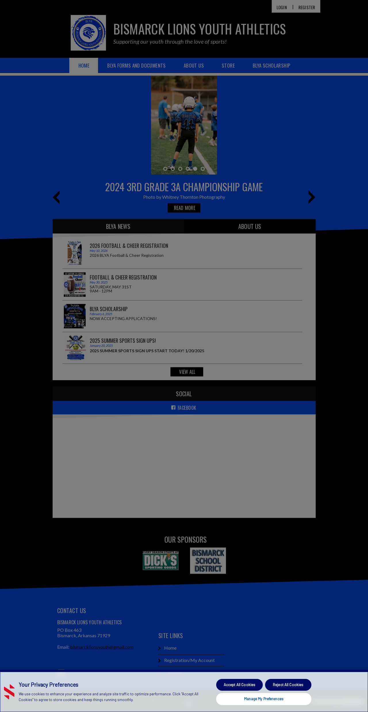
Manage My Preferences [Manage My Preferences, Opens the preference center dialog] (263, 698)
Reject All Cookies (288, 684)
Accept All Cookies (239, 684)
